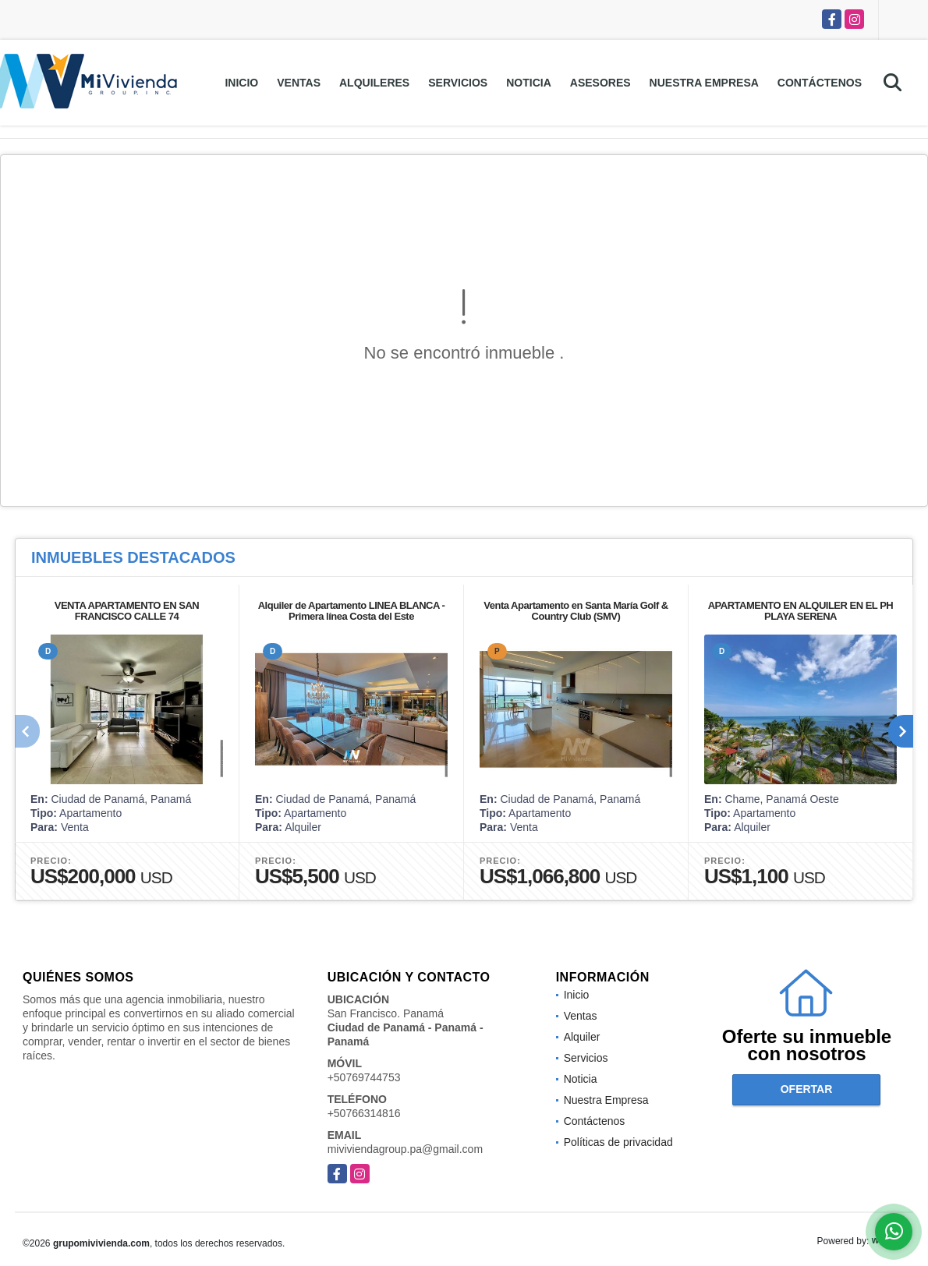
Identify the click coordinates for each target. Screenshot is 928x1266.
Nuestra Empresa (704, 82)
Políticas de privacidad (618, 1142)
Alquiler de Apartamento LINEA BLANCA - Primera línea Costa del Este (351, 610)
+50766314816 (364, 1113)
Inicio (241, 82)
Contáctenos (819, 82)
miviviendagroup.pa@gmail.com (405, 1149)
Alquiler (582, 1037)
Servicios (457, 82)
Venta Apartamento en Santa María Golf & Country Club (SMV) (575, 610)
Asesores (600, 82)
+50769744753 (364, 1077)
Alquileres (374, 82)
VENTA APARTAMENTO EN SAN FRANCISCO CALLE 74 (127, 610)
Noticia (528, 82)
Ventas (299, 82)
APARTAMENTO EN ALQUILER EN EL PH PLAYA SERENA (801, 610)
